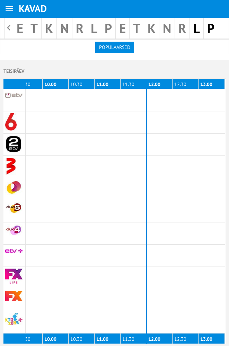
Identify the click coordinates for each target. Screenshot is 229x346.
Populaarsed (114, 47)
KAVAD (33, 8)
